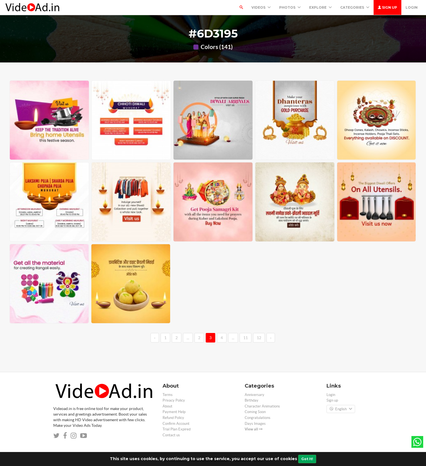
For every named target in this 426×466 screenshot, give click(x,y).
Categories (354, 7)
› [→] (270, 337)
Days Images (255, 423)
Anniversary (254, 395)
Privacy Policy (174, 400)
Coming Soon (255, 412)
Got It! (307, 459)
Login (412, 7)
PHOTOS (290, 7)
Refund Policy (173, 418)
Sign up (387, 7)
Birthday (251, 400)
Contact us (171, 435)
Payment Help (174, 412)
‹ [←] (154, 337)
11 (245, 337)
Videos (261, 7)
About (167, 406)
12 (259, 337)
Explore (320, 7)
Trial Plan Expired (177, 429)
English (341, 409)
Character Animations (262, 406)
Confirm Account (176, 423)
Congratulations (257, 418)
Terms (168, 395)
